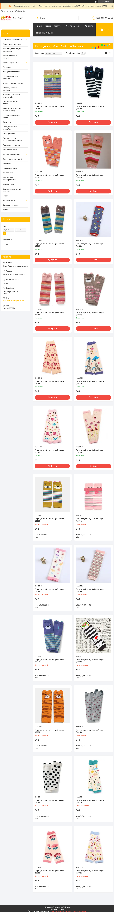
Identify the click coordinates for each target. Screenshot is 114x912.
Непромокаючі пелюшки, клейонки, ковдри (12, 110)
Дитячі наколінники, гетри (13, 39)
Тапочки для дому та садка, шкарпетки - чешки (12, 139)
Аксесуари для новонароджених (9, 179)
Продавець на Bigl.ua (57, 909)
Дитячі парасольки (10, 168)
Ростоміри (7, 164)
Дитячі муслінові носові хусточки (12, 190)
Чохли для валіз (9, 134)
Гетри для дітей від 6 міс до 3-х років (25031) (90, 314)
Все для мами (8, 173)
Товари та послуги (53, 26)
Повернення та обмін (44, 33)
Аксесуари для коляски (11, 72)
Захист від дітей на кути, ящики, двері (12, 50)
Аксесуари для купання (11, 154)
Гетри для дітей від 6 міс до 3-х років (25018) (49, 590)
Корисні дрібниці (9, 184)
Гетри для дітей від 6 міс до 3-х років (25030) (90, 245)
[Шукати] (37, 18)
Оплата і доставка (73, 26)
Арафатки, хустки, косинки (13, 83)
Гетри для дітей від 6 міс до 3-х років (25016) (90, 107)
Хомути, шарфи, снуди (11, 62)
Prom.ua (68, 907)
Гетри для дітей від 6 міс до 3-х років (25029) (90, 176)
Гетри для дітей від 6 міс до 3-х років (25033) (49, 731)
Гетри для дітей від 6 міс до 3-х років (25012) (49, 245)
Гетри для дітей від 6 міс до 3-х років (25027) (49, 661)
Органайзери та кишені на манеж (12, 116)
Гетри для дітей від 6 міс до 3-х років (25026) (90, 590)
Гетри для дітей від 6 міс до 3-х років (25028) (90, 661)
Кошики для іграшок (10, 150)
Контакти (89, 26)
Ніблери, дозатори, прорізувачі (10, 89)
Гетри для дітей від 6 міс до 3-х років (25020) (49, 176)
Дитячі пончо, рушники (11, 145)
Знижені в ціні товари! (11, 205)
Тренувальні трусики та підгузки (11, 103)
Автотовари (7, 67)
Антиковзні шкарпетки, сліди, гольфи (11, 96)
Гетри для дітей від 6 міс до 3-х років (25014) (90, 520)
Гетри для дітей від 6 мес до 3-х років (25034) (50, 801)
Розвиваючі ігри (9, 200)
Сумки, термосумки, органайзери (10, 128)
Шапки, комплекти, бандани (10, 57)
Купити (54, 122)
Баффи (5, 196)
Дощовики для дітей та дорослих (11, 77)
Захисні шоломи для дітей (12, 159)
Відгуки (5, 210)
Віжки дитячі (7, 122)
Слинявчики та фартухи (12, 44)
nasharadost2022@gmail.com (14, 301)
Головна (38, 26)
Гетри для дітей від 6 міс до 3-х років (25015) (49, 107)
